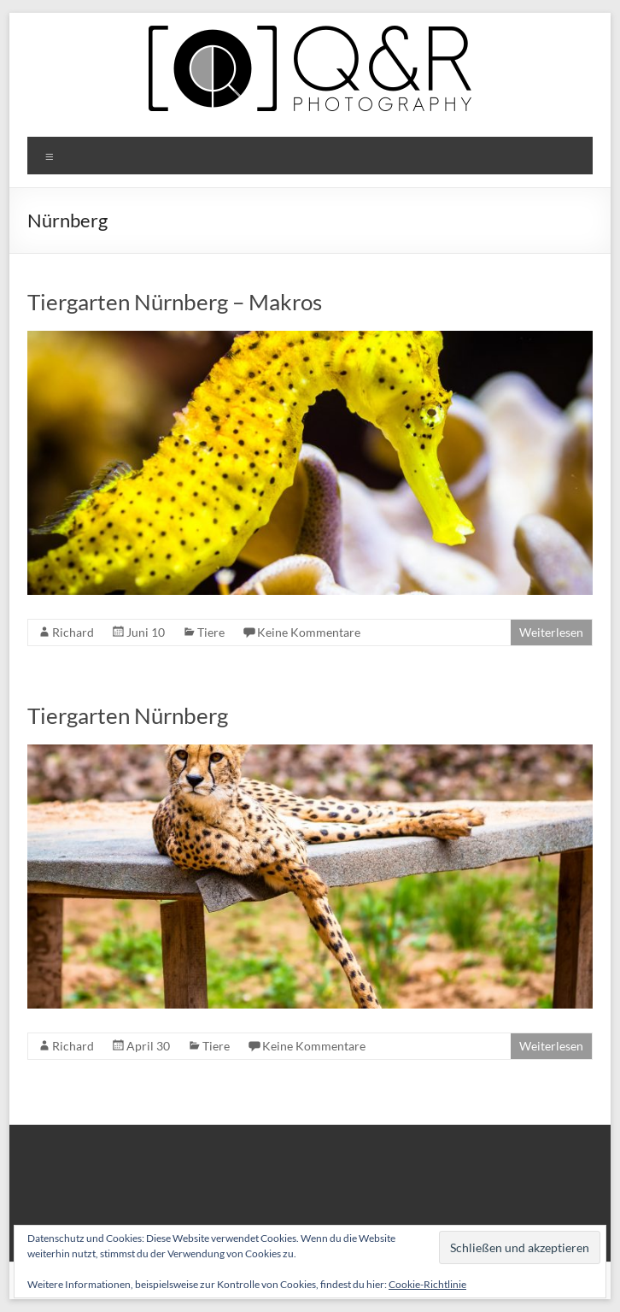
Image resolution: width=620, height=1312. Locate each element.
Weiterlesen (551, 632)
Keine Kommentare (308, 632)
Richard (73, 632)
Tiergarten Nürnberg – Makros (174, 301)
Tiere (211, 632)
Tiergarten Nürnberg (127, 715)
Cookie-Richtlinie (427, 1284)
